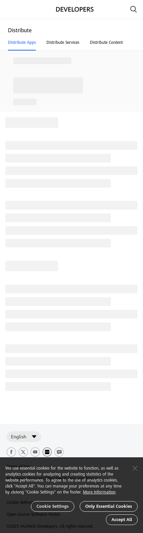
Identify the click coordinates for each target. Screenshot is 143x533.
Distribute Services (62, 42)
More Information (99, 492)
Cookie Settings (52, 506)
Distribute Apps (22, 42)
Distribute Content (106, 42)
